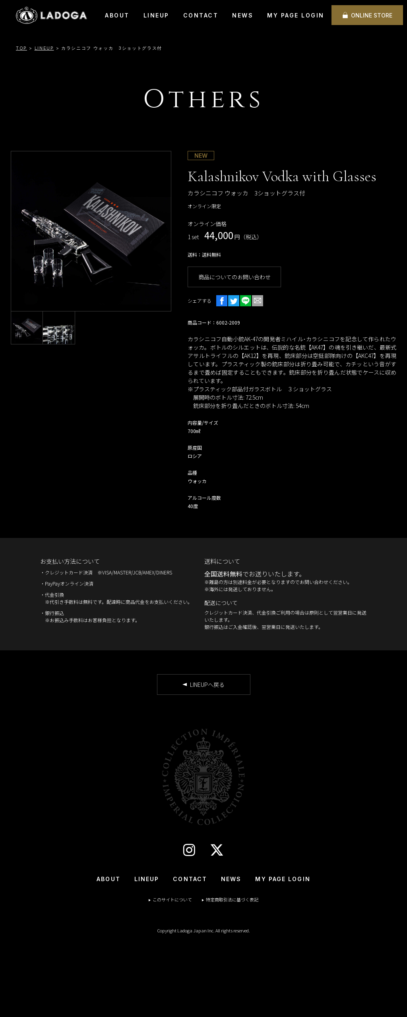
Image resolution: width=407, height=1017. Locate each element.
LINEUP (156, 15)
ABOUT (117, 15)
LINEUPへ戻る (207, 684)
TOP (21, 48)
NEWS (242, 15)
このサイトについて (172, 899)
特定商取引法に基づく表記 (232, 899)
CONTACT (201, 15)
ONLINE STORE (371, 15)
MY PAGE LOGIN (295, 15)
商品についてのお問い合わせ (234, 277)
